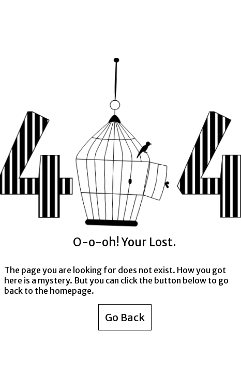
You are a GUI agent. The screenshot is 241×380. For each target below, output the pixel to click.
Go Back (125, 317)
